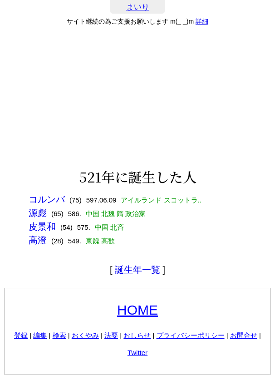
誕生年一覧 (137, 270)
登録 (21, 335)
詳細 (202, 21)
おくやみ (85, 335)
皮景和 (42, 227)
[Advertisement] (137, 97)
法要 (111, 335)
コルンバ (47, 199)
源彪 (38, 213)
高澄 (38, 240)
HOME (137, 309)
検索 (59, 335)
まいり (137, 7)
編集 (40, 335)
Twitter (137, 352)
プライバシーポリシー (191, 335)
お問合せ (243, 335)
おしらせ (137, 335)
